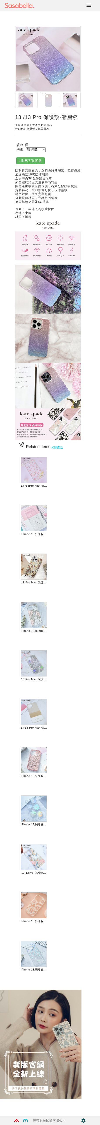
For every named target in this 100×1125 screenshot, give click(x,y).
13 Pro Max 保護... (33, 582)
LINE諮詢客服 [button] (30, 161)
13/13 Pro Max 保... (34, 727)
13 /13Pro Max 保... (34, 485)
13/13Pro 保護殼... (33, 872)
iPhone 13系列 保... (34, 534)
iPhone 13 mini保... (34, 630)
